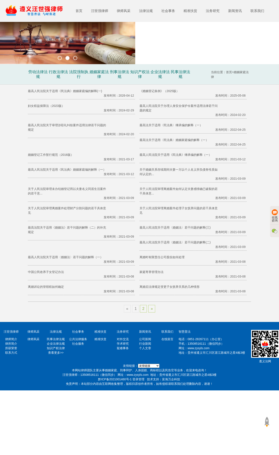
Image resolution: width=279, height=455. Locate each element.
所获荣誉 (11, 348)
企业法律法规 (56, 343)
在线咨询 (275, 215)
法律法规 (146, 11)
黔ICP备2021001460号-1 (115, 379)
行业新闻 (145, 343)
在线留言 (167, 339)
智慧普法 (185, 331)
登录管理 (138, 379)
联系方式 (11, 352)
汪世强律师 (99, 11)
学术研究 (123, 343)
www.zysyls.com (198, 348)
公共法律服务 (78, 339)
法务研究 (213, 11)
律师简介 (11, 339)
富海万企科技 (171, 379)
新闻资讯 (235, 11)
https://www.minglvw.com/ (148, 366)
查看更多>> (56, 352)
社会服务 (78, 343)
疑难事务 (123, 348)
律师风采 (123, 11)
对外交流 (123, 339)
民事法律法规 (56, 339)
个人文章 (145, 348)
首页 (79, 11)
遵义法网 (265, 361)
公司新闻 (145, 339)
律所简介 (11, 343)
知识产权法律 (56, 348)
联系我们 (257, 11)
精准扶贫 (190, 11)
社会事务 (168, 11)
